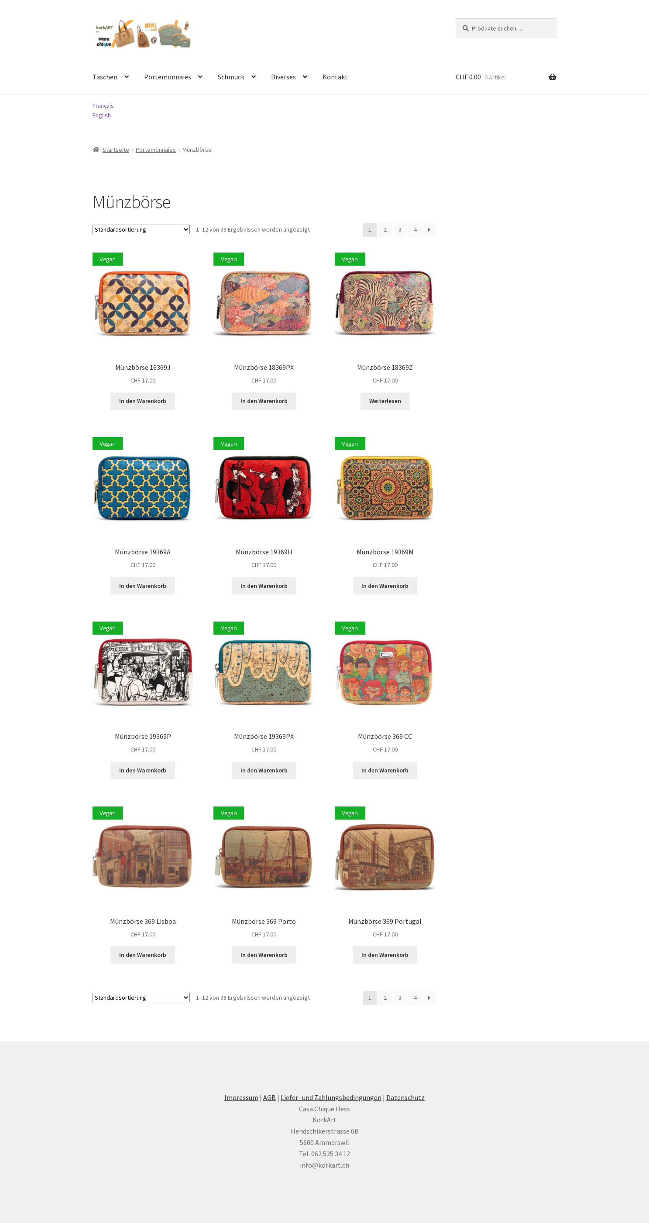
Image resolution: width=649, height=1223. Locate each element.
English (102, 115)
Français (103, 105)
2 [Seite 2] (385, 229)
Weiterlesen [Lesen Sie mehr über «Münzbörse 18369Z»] (385, 401)
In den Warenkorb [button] (142, 401)
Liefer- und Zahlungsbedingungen (331, 1097)
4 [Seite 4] (415, 229)
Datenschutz (405, 1097)
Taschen (105, 76)
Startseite (116, 150)
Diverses (283, 76)
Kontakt (335, 76)
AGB (269, 1097)
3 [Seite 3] (400, 229)
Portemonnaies (167, 76)
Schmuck (231, 76)
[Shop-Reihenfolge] (141, 229)
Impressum (241, 1097)
